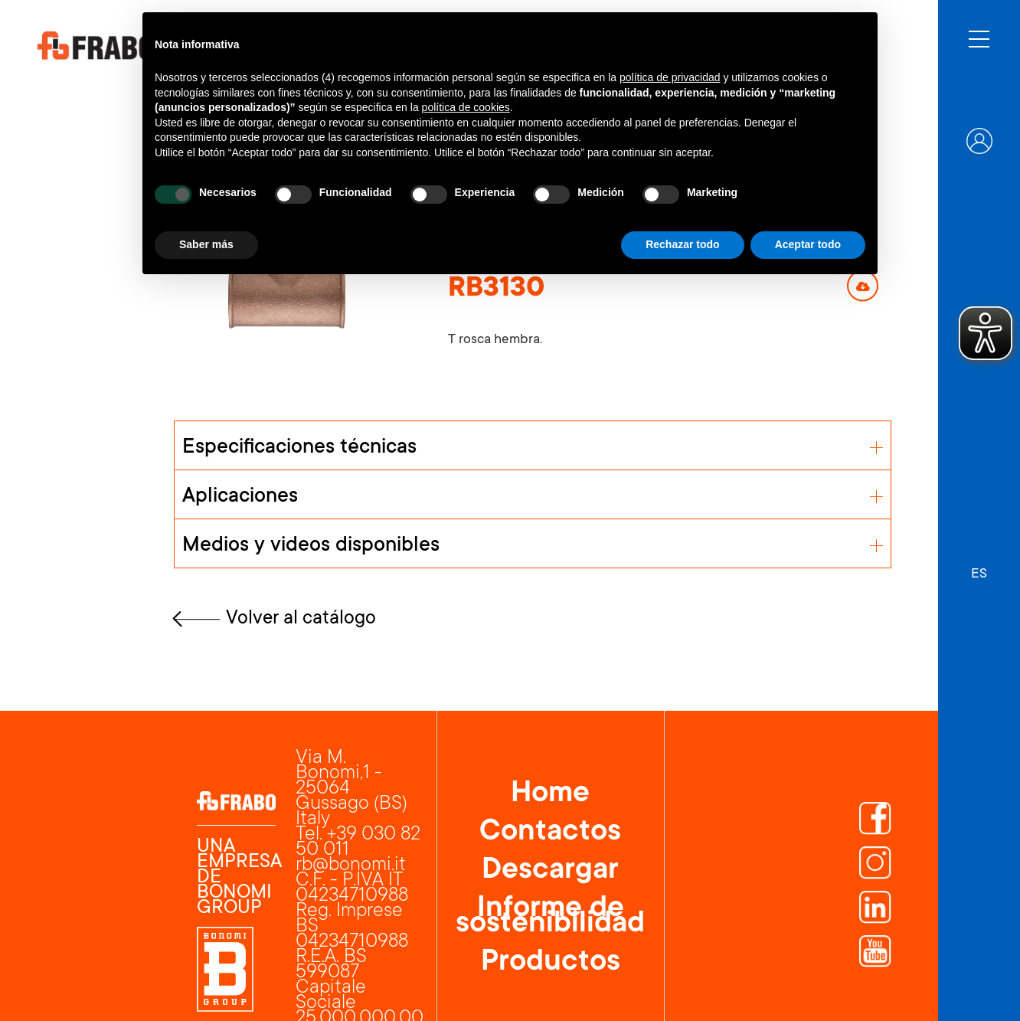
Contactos (550, 833)
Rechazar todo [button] (682, 244)
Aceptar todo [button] (808, 244)
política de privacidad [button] (670, 77)
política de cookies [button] (466, 107)
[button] (979, 566)
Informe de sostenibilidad (550, 917)
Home (550, 795)
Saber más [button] (206, 244)
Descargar (550, 871)
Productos (550, 963)
